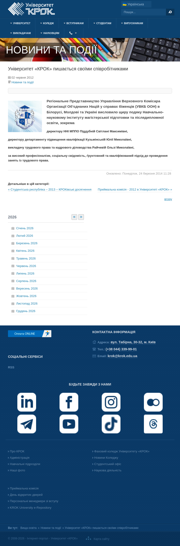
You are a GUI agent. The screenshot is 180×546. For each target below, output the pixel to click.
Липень (25, 273)
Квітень (25, 250)
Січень (25, 228)
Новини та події (22, 82)
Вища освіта (28, 528)
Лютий (24, 235)
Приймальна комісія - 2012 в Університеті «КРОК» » (135, 189)
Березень (27, 243)
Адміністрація (20, 457)
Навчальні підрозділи (25, 464)
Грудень (25, 311)
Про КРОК (17, 451)
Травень (26, 258)
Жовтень (26, 296)
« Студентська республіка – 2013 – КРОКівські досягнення (49, 189)
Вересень (27, 288)
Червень (26, 266)
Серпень (26, 281)
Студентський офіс (107, 464)
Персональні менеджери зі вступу (34, 501)
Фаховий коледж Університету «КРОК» (122, 451)
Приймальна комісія (24, 488)
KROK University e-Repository (30, 507)
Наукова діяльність (107, 470)
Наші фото (17, 470)
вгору (168, 199)
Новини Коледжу (106, 457)
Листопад (27, 303)
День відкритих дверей (26, 494)
